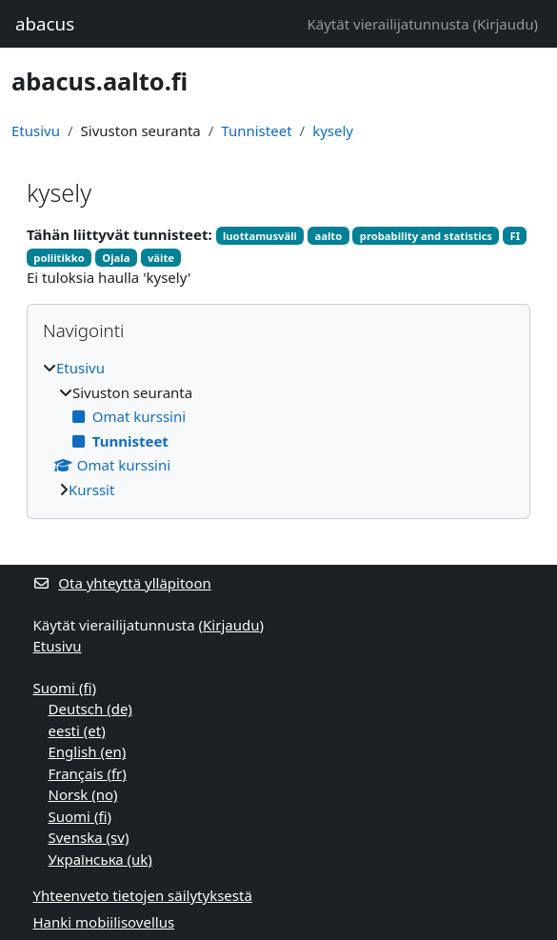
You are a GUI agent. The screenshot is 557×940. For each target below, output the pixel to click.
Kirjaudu (505, 23)
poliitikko (58, 257)
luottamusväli (260, 236)
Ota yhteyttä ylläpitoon (122, 582)
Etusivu (35, 130)
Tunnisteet (256, 130)
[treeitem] (278, 428)
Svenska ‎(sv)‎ (89, 837)
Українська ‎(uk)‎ (100, 859)
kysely (332, 130)
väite (161, 257)
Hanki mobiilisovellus (104, 921)
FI (514, 236)
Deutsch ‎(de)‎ (90, 708)
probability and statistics (426, 236)
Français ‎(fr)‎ (88, 773)
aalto (329, 236)
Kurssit (91, 489)
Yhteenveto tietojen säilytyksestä (142, 895)
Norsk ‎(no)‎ (83, 794)
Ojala (115, 257)
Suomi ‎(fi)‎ (64, 687)
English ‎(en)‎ (88, 751)
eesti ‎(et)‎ (77, 730)
